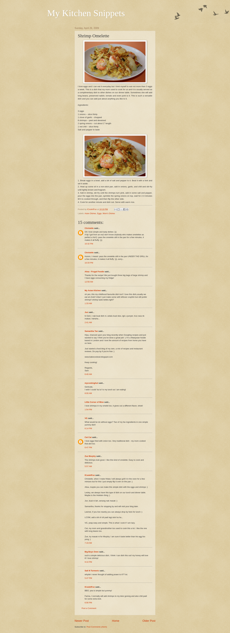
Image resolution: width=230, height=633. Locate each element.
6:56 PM (88, 602)
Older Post (148, 620)
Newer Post (82, 620)
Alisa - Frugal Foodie (94, 271)
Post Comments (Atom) (97, 627)
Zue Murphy (90, 456)
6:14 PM (88, 428)
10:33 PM (89, 263)
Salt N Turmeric (92, 571)
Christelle (89, 228)
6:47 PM (88, 447)
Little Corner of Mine (94, 402)
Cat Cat (88, 437)
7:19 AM (88, 543)
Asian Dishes (90, 213)
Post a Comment (89, 608)
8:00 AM (88, 393)
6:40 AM (88, 374)
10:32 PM (89, 244)
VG (86, 418)
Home (115, 620)
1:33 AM (88, 303)
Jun (86, 312)
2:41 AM (88, 322)
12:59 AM (89, 282)
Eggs (99, 213)
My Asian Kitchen (93, 290)
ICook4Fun (90, 475)
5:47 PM (88, 578)
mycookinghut (91, 383)
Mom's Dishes (109, 213)
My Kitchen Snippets (86, 13)
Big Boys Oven (92, 552)
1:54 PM (88, 409)
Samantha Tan (91, 331)
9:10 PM (88, 562)
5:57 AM (88, 466)
